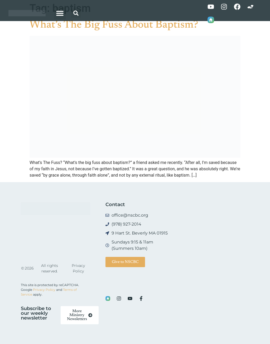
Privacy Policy (44, 290)
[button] (60, 13)
